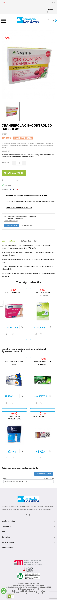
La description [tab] (8, 241)
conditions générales (38, 195)
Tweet (14, 189)
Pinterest (17, 190)
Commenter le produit (43, 474)
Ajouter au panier (14, 173)
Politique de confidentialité (17, 195)
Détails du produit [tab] (29, 241)
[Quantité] (19, 163)
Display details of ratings (11, 221)
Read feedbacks (11, 225)
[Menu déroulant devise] (5, 2)
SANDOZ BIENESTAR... (13, 293)
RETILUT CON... (39, 416)
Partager (10, 190)
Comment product (27, 225)
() (50, 10)
